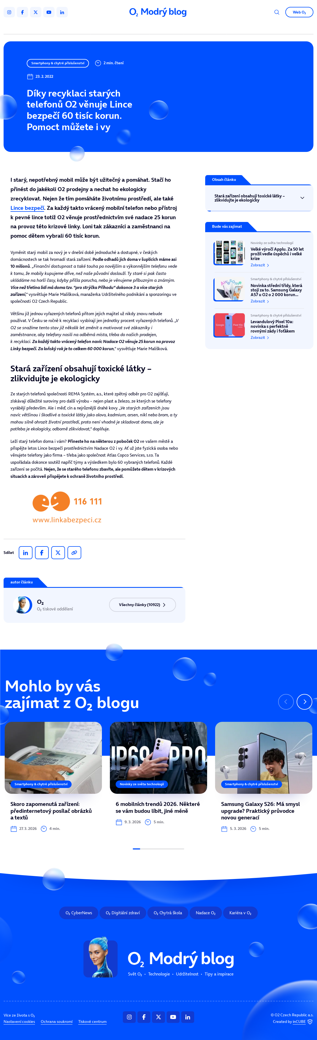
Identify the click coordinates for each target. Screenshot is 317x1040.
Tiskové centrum (92, 1022)
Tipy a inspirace (205, 27)
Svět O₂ (104, 27)
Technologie (134, 27)
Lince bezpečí (27, 208)
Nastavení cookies (19, 1022)
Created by (293, 1021)
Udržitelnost (167, 27)
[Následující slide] (304, 702)
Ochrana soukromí (56, 1022)
